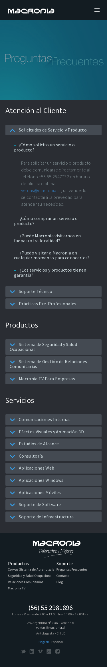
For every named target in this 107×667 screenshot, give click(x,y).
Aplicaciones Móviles (35, 492)
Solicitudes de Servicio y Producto (48, 130)
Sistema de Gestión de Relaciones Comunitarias (48, 364)
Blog (59, 582)
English (44, 642)
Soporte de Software (35, 504)
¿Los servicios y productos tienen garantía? (50, 272)
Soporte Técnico (31, 291)
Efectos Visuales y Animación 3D (47, 431)
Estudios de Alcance (34, 443)
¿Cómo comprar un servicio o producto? (46, 220)
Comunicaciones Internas (40, 419)
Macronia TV (16, 588)
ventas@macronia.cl (41, 190)
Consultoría (26, 456)
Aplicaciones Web (32, 468)
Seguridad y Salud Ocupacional (30, 576)
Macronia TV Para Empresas (42, 378)
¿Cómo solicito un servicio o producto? (44, 147)
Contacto (63, 576)
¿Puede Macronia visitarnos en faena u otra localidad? (47, 238)
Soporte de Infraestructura (42, 517)
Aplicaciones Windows (37, 480)
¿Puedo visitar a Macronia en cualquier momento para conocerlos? (52, 255)
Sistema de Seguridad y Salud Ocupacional (43, 346)
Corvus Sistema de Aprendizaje (31, 569)
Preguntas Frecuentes (71, 569)
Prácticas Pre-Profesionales (43, 303)
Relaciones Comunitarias (25, 582)
